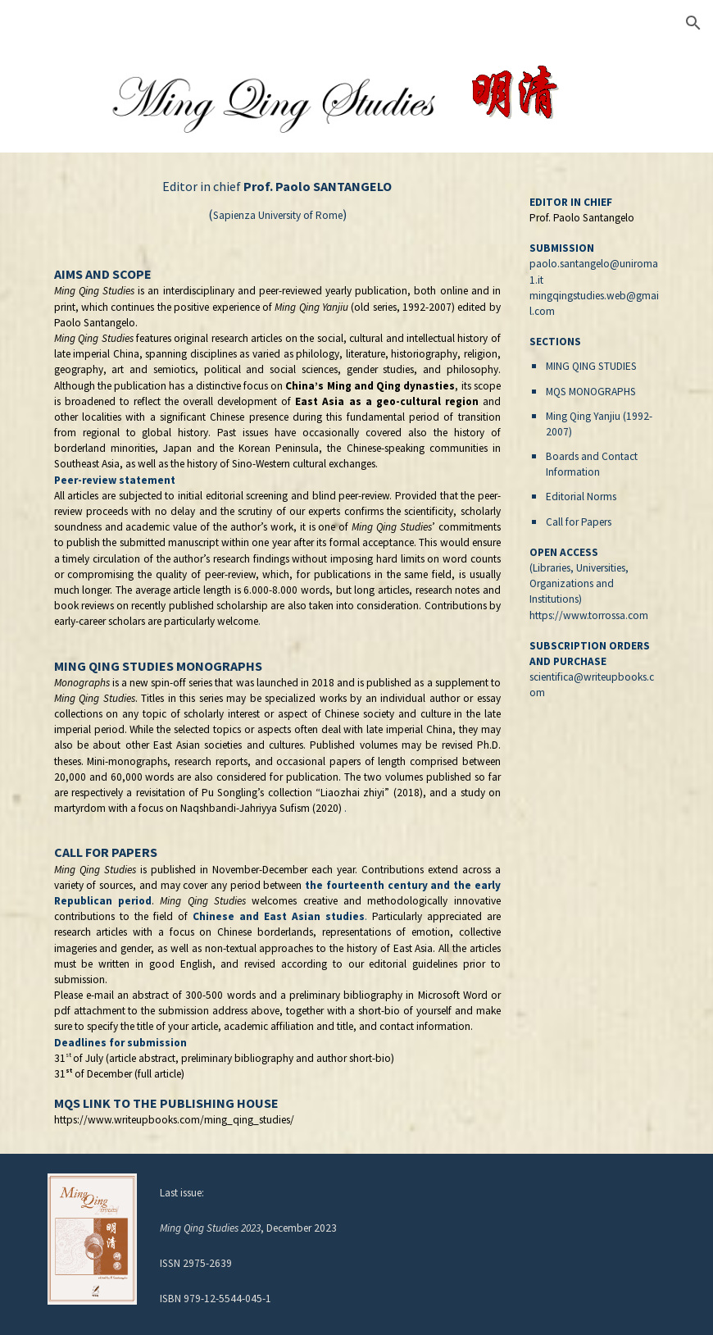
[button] (693, 23)
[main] (277, 653)
